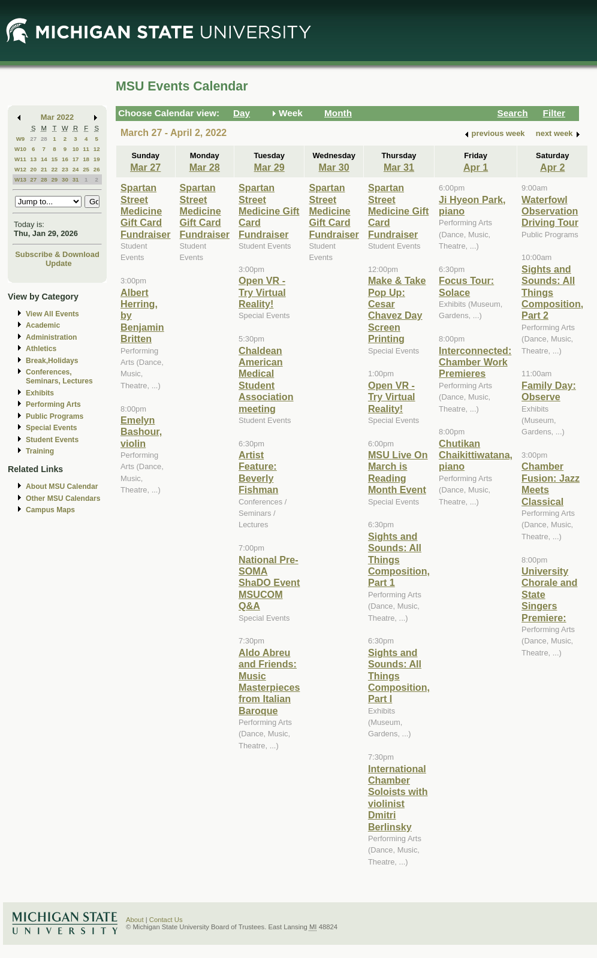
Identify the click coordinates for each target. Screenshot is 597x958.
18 (86, 159)
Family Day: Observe (548, 391)
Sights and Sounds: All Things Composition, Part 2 (552, 292)
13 (33, 159)
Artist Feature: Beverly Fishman (258, 472)
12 (97, 149)
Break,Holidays (52, 360)
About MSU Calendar (62, 486)
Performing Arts (53, 404)
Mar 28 (204, 167)
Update (59, 263)
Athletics (41, 348)
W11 (20, 159)
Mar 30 (334, 167)
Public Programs (54, 416)
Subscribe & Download (57, 254)
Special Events (51, 428)
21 (44, 169)
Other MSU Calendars (63, 498)
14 (44, 159)
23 (65, 169)
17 (76, 159)
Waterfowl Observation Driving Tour (549, 211)
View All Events (52, 314)
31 (76, 179)
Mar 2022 (57, 117)
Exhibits (40, 393)
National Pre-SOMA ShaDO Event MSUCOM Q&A (269, 583)
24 (76, 169)
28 (44, 138)
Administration (51, 337)
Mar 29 (269, 167)
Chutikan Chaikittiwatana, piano (475, 455)
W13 (20, 179)
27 (33, 138)
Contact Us (166, 919)
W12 (20, 169)
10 (76, 149)
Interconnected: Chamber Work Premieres (475, 362)
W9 (20, 138)
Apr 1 (475, 167)
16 (65, 159)
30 (65, 179)
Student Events (52, 440)
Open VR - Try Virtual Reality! (262, 292)
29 (54, 179)
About (135, 919)
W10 (20, 149)
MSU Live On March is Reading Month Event (398, 472)
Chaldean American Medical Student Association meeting (266, 379)
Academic (43, 325)
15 (54, 159)
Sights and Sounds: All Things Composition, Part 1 (399, 559)
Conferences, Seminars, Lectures (59, 376)
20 (33, 169)
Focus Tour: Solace (466, 286)
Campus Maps (50, 510)
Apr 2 (552, 167)
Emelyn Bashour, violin (141, 432)
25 (86, 169)
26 (97, 169)
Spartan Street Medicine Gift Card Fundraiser (145, 211)
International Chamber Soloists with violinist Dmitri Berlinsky (398, 797)
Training (40, 451)
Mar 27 (145, 167)
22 (54, 169)
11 (86, 149)
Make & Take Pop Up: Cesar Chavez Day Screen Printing (397, 309)
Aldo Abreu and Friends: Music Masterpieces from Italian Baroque (269, 681)
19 (97, 159)
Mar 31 (399, 167)
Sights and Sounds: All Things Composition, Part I (399, 676)
